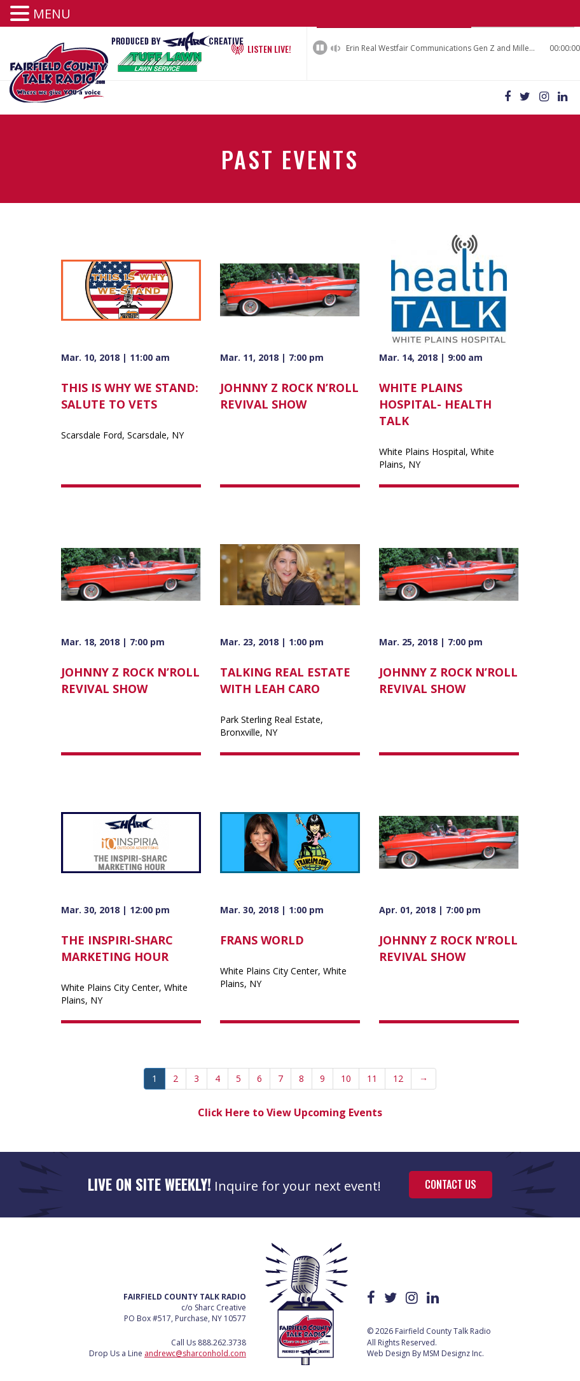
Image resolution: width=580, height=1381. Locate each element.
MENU (52, 13)
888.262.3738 (222, 1329)
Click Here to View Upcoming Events (290, 1100)
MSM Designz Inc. (453, 1340)
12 (398, 1066)
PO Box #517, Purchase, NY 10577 (185, 1306)
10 (346, 1066)
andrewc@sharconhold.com (195, 1340)
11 (372, 1066)
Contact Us (450, 1171)
